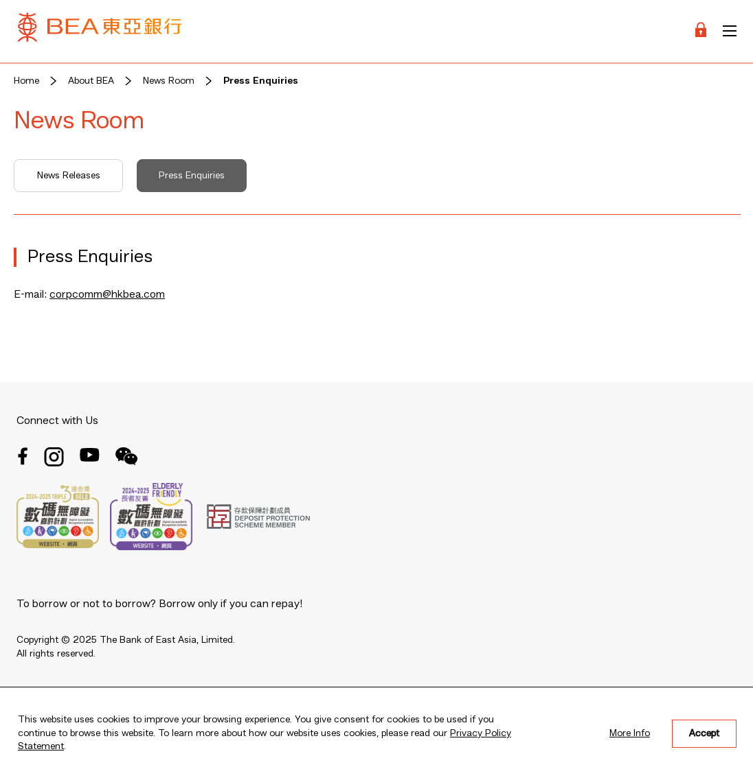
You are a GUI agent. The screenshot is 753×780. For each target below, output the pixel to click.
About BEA (91, 81)
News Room (168, 81)
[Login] (701, 31)
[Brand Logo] (99, 31)
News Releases (68, 175)
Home (26, 81)
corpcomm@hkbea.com (107, 294)
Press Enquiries (260, 81)
